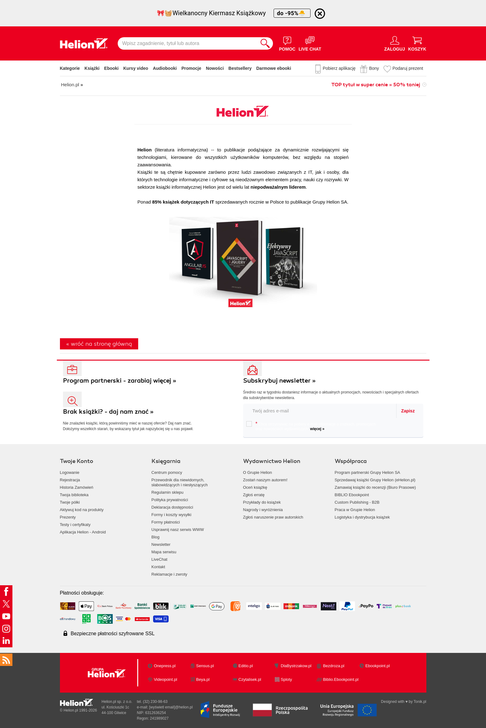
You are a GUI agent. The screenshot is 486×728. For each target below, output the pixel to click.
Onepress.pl (164, 665)
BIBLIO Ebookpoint (352, 494)
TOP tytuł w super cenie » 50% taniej (375, 85)
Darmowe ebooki (273, 68)
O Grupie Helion (257, 472)
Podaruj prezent (408, 68)
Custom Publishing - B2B (357, 502)
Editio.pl (245, 665)
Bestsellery (240, 68)
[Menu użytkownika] (394, 43)
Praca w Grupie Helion (355, 509)
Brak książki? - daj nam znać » (108, 412)
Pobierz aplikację (339, 68)
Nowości (215, 68)
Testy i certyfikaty (75, 524)
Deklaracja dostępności (172, 507)
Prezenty (68, 517)
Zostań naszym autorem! (265, 480)
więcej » (317, 429)
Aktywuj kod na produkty (82, 509)
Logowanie (69, 472)
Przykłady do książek (262, 502)
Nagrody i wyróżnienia (263, 509)
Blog (156, 537)
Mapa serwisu (164, 552)
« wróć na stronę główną (99, 343)
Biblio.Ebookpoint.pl (340, 679)
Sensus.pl (205, 665)
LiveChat (159, 559)
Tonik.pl (420, 701)
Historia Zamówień (76, 487)
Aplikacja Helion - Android (83, 532)
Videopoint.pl (165, 679)
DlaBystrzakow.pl (296, 665)
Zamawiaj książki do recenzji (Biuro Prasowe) (375, 487)
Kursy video (135, 68)
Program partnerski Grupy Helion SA (367, 472)
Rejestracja (70, 480)
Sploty (286, 679)
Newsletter (161, 544)
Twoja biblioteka (74, 494)
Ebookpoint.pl (377, 665)
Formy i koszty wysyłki (172, 514)
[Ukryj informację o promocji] (320, 13)
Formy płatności (166, 522)
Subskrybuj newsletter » (279, 380)
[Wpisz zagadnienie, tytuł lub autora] (187, 43)
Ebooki (111, 68)
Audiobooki (165, 68)
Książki (91, 68)
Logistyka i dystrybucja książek (362, 517)
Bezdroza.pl (333, 665)
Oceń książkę (255, 487)
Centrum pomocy (167, 472)
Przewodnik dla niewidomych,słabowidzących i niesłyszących (180, 482)
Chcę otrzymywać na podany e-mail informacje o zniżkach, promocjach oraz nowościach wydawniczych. (311, 426)
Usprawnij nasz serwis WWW (178, 529)
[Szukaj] (265, 43)
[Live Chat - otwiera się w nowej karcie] (309, 43)
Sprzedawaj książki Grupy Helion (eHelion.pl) (375, 480)
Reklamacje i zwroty (170, 574)
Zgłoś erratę (254, 494)
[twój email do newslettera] (320, 411)
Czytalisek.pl (249, 679)
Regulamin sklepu (168, 492)
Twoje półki (70, 502)
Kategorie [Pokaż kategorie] (70, 68)
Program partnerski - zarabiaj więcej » (119, 380)
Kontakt (158, 566)
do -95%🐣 (292, 13)
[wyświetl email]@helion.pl (171, 707)
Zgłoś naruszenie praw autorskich (273, 517)
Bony (374, 68)
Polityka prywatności (170, 499)
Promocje (191, 68)
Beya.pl (203, 679)
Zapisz (408, 410)
